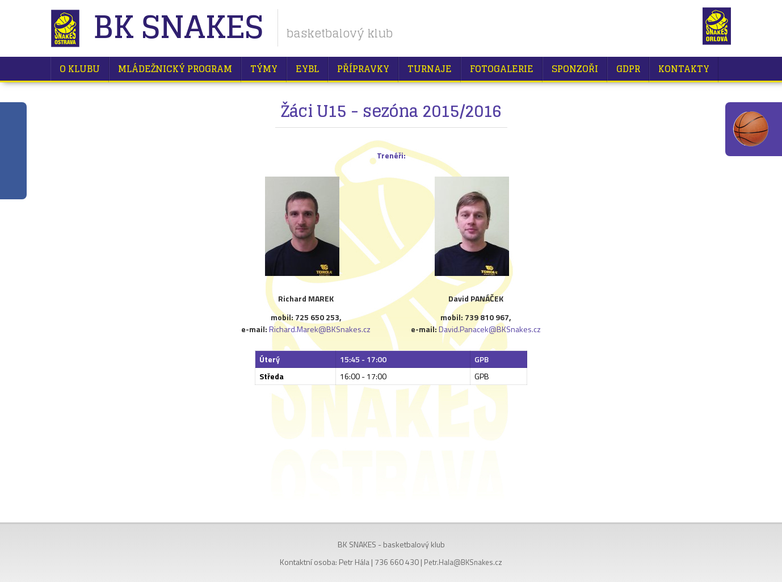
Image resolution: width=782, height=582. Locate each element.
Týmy (264, 69)
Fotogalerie (501, 69)
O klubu (80, 69)
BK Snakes (178, 28)
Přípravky (363, 69)
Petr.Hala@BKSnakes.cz (463, 562)
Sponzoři (575, 69)
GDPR (628, 69)
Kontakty (683, 69)
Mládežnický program (175, 69)
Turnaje (429, 69)
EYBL (307, 69)
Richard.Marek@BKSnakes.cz (320, 329)
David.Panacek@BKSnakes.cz (490, 329)
